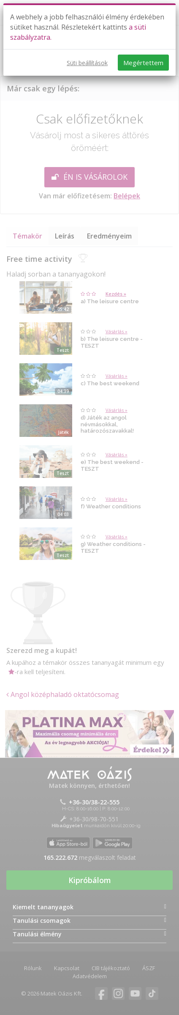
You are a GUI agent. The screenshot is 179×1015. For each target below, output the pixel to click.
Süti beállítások (87, 63)
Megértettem (143, 62)
